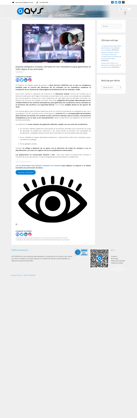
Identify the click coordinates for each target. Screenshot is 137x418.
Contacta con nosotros (52, 166)
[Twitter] (21, 80)
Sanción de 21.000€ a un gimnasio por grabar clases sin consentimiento (111, 65)
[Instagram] (30, 80)
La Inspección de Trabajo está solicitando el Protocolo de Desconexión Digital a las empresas (43, 239)
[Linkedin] (26, 80)
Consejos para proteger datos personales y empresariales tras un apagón (111, 48)
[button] (125, 12)
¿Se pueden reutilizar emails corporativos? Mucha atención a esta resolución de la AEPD (42, 238)
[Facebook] (17, 80)
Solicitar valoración (25, 172)
